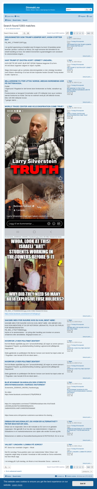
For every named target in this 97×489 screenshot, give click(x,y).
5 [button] (82, 33)
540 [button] (88, 33)
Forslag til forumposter (77, 41)
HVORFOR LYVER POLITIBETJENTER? (78, 348)
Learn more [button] (17, 485)
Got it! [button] (83, 484)
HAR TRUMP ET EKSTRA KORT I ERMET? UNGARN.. (79, 68)
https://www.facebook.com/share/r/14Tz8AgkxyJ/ (22, 314)
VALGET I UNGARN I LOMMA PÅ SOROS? (79, 452)
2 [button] (74, 33)
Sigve (70, 37)
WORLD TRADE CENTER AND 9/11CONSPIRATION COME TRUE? (77, 114)
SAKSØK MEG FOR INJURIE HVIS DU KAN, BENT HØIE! (78, 328)
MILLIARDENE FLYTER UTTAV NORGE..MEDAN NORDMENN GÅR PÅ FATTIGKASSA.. (78, 90)
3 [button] (77, 33)
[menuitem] (16, 16)
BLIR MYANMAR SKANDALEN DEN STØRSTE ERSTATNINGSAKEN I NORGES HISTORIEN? (79, 391)
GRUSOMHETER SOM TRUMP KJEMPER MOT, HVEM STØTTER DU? (79, 45)
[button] (67, 33)
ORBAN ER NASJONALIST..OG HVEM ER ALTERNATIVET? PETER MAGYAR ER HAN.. (79, 430)
